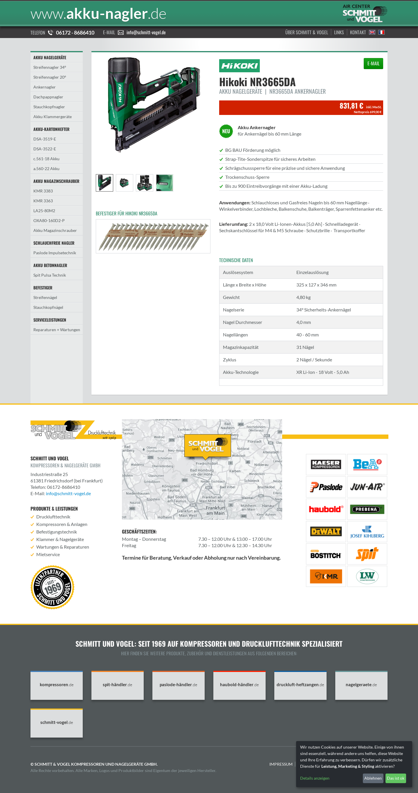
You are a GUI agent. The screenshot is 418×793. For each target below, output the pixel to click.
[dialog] (354, 764)
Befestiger (42, 287)
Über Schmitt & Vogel (306, 32)
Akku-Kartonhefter (51, 129)
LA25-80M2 (44, 210)
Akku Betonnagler (50, 265)
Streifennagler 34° (49, 67)
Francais (381, 32)
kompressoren (57, 684)
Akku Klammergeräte (52, 116)
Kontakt (358, 32)
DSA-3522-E (44, 148)
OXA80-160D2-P (49, 220)
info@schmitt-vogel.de (146, 32)
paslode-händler (178, 684)
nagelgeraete (361, 684)
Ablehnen (373, 778)
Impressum (281, 764)
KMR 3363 (43, 200)
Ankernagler (44, 86)
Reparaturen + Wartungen (56, 329)
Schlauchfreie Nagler (53, 243)
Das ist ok (395, 778)
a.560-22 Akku (46, 168)
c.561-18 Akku (46, 158)
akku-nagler (98, 13)
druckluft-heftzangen (300, 684)
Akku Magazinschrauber (56, 181)
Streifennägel (45, 297)
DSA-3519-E (44, 138)
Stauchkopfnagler (49, 106)
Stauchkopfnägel (48, 307)
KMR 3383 (43, 190)
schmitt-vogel (56, 722)
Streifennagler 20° (49, 77)
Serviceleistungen (49, 320)
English (372, 32)
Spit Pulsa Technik (49, 275)
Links (339, 32)
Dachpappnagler (48, 96)
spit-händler (117, 684)
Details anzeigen (314, 778)
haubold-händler (239, 684)
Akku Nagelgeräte (49, 57)
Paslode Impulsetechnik (54, 252)
